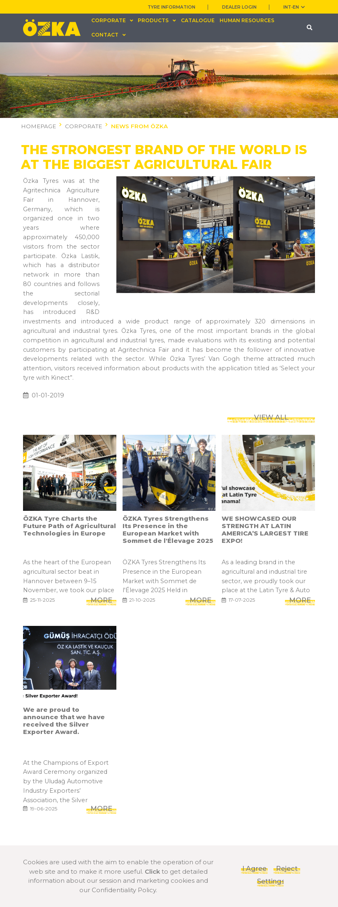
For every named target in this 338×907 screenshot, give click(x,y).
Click (152, 871)
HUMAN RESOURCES (247, 20)
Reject (287, 868)
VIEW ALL (271, 370)
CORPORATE (83, 126)
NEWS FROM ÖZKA (139, 126)
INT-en (294, 7)
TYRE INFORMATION (171, 7)
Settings (270, 881)
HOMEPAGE (38, 126)
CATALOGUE (198, 20)
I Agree (254, 868)
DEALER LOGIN (239, 7)
